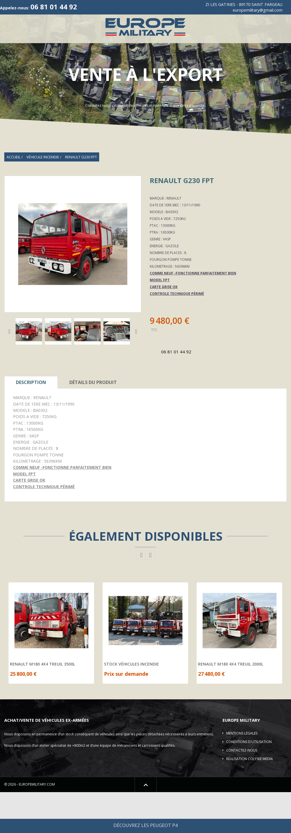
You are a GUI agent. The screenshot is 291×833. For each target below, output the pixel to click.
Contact (145, 75)
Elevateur (119, 61)
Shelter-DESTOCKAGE (161, 61)
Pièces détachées (208, 61)
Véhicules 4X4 (74, 48)
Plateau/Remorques (79, 61)
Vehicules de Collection (124, 48)
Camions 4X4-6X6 (209, 48)
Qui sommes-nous (36, 48)
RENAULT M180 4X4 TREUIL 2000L (230, 705)
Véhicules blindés (31, 61)
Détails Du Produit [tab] (93, 423)
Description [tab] (31, 423)
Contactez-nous (241, 791)
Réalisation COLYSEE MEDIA (249, 799)
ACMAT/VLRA (171, 48)
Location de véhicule (256, 61)
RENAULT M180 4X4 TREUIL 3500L (42, 705)
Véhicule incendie (255, 48)
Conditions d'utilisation (249, 782)
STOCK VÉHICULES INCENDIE (131, 705)
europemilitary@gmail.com (257, 10)
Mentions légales (241, 774)
